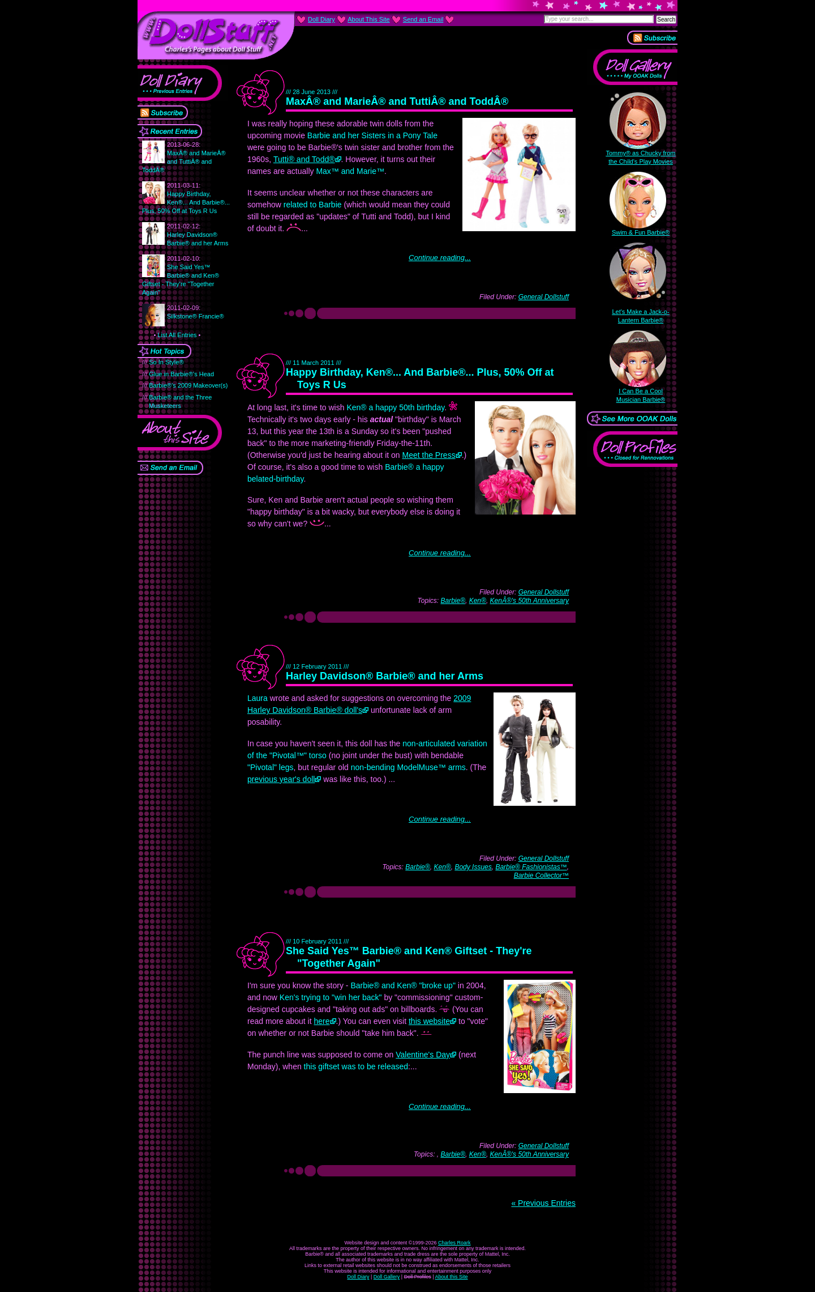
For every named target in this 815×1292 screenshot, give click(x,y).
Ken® (477, 601)
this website (429, 1021)
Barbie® (452, 601)
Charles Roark (454, 1243)
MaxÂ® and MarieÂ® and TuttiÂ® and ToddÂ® (397, 101)
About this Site (451, 1277)
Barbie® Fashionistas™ (531, 867)
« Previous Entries (543, 1203)
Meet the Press (429, 455)
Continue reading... (440, 257)
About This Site (368, 19)
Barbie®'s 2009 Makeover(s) (188, 385)
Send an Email (423, 19)
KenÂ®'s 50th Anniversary (529, 601)
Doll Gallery (387, 1277)
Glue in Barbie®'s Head (181, 374)
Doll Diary (358, 1277)
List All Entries (176, 335)
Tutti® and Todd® (304, 159)
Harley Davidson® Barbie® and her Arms (197, 234)
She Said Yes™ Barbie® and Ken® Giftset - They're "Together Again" (180, 275)
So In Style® (166, 362)
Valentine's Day (423, 1054)
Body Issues (472, 867)
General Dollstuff (543, 297)
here (322, 1021)
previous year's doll (281, 779)
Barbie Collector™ (541, 875)
